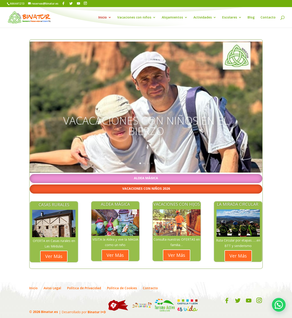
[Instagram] (85, 3)
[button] (279, 305)
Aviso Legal (52, 288)
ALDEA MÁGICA (115, 204)
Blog (251, 17)
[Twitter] (71, 3)
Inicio (102, 17)
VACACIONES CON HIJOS (176, 204)
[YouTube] (78, 3)
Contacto (268, 17)
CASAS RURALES (54, 204)
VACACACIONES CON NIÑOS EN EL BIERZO (146, 134)
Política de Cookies (122, 288)
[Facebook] (63, 3)
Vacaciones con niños (134, 17)
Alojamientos (172, 17)
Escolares (229, 17)
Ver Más (54, 256)
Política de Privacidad (84, 288)
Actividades (202, 17)
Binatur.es (49, 312)
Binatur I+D (97, 312)
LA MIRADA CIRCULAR (238, 204)
